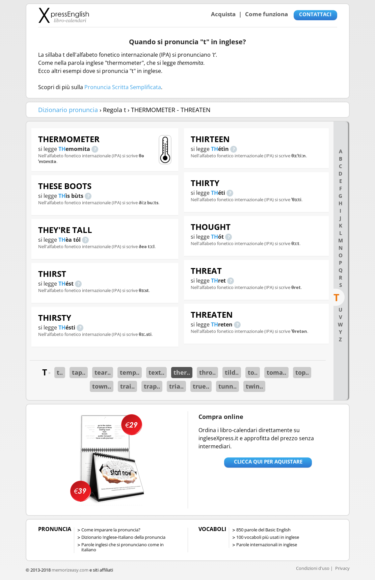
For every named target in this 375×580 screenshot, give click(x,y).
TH (61, 149)
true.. (201, 386)
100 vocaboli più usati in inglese (267, 537)
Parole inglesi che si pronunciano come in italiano (122, 547)
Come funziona (266, 14)
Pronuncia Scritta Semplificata (122, 87)
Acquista (223, 14)
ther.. (181, 372)
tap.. (78, 372)
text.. (156, 372)
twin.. (254, 386)
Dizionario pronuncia (68, 110)
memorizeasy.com (70, 570)
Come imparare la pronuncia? (110, 530)
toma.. (276, 372)
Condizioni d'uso (312, 568)
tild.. (232, 372)
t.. (60, 372)
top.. (302, 372)
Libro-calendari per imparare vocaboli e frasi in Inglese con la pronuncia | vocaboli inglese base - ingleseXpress (63, 15)
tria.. (176, 386)
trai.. (127, 386)
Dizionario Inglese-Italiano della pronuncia (123, 537)
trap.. (152, 386)
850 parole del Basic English (263, 530)
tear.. (103, 372)
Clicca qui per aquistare (268, 461)
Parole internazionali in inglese (266, 545)
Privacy (342, 568)
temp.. (129, 372)
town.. (101, 386)
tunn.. (227, 386)
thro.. (207, 372)
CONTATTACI (315, 14)
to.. (253, 372)
